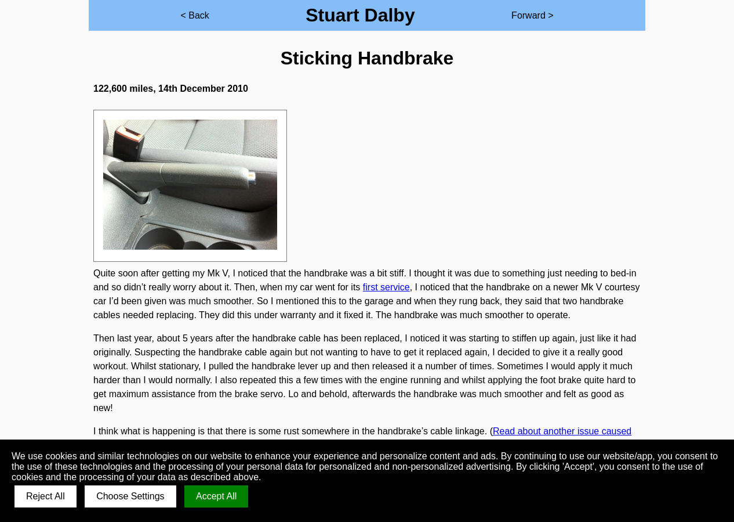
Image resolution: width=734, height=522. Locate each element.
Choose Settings (130, 496)
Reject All (45, 496)
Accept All (216, 496)
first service (386, 287)
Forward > (532, 15)
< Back (194, 15)
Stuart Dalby (360, 15)
